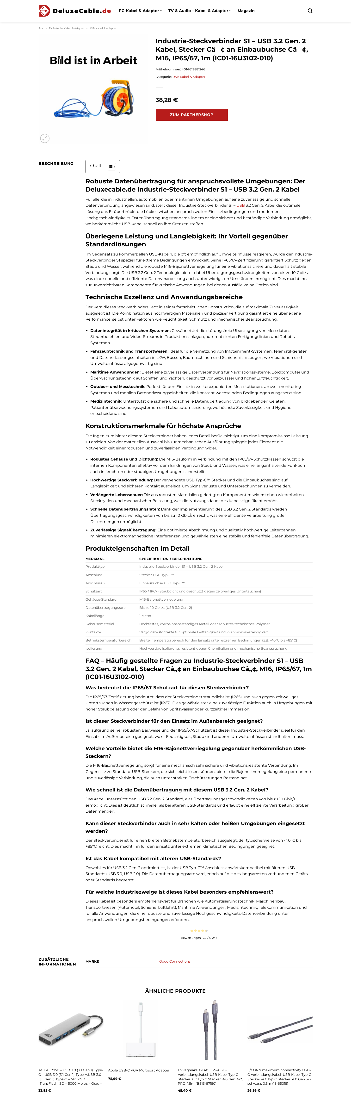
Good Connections (175, 961)
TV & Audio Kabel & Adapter (67, 28)
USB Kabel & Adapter (102, 28)
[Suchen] (310, 11)
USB (240, 205)
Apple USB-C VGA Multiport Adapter (138, 1070)
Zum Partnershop (192, 114)
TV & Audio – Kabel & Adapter (199, 10)
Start (42, 28)
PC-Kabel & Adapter (140, 10)
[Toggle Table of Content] (109, 166)
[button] (44, 138)
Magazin (246, 10)
